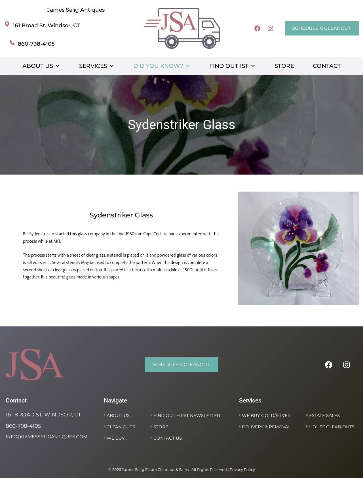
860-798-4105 (36, 44)
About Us (41, 66)
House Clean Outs (331, 426)
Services (97, 66)
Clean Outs (121, 426)
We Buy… (117, 438)
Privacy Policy (242, 469)
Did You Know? (162, 66)
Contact (327, 65)
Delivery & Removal (266, 426)
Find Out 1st (232, 66)
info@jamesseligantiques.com (46, 436)
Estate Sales (324, 415)
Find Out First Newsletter (186, 415)
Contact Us (167, 438)
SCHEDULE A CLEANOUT (321, 28)
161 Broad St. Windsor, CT (46, 25)
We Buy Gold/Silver (266, 415)
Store (284, 65)
